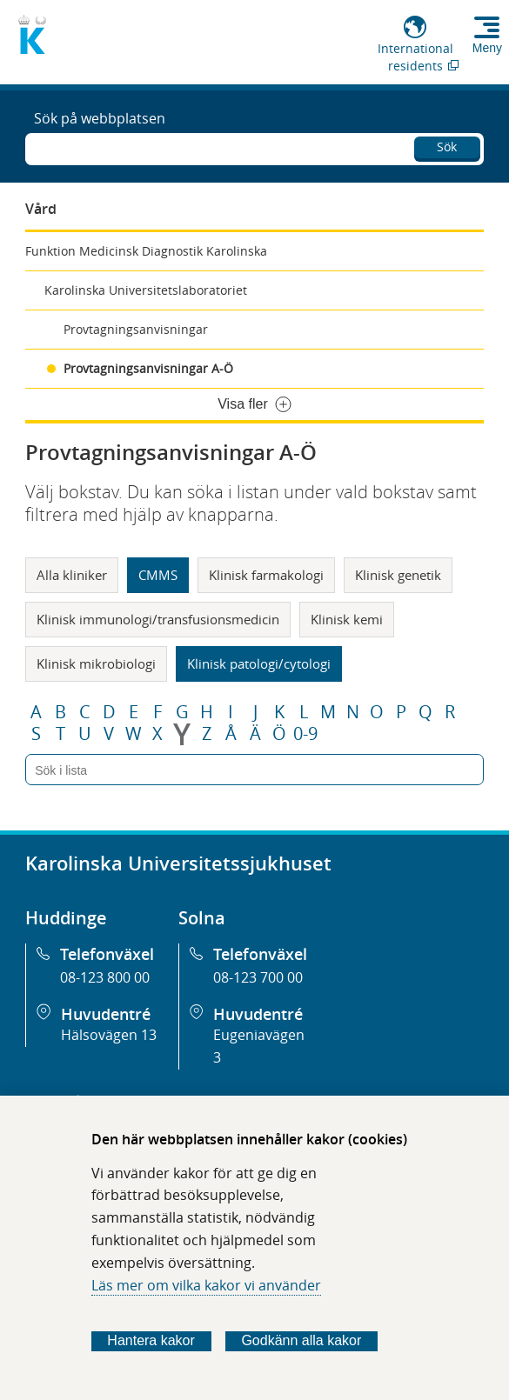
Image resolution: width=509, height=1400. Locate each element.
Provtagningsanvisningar (136, 329)
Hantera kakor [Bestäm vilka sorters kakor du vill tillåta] (151, 1340)
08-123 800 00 (105, 977)
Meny (487, 48)
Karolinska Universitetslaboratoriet (145, 290)
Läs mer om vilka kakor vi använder (206, 1285)
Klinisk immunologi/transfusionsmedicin (158, 619)
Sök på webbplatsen (99, 118)
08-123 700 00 (258, 977)
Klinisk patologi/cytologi (259, 663)
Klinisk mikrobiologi (96, 663)
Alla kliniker (72, 574)
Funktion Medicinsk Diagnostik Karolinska (146, 251)
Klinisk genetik (398, 574)
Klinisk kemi (347, 619)
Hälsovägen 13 (109, 1034)
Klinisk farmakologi (266, 574)
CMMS (157, 574)
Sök (447, 146)
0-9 (305, 733)
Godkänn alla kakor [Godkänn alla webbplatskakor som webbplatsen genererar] (301, 1340)
